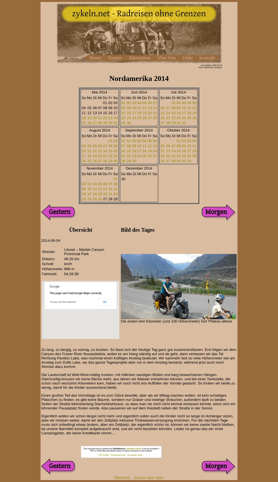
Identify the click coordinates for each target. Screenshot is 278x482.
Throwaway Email (117, 455)
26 (89, 123)
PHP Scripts (103, 455)
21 (100, 118)
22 (105, 118)
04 (139, 103)
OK (104, 302)
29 (105, 123)
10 (134, 108)
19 (89, 118)
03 (134, 103)
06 (150, 103)
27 (95, 123)
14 (155, 108)
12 (144, 108)
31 (115, 123)
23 (110, 118)
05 (144, 103)
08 (123, 108)
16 (129, 113)
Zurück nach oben (149, 478)
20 (95, 118)
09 (129, 108)
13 (150, 108)
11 (139, 108)
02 (129, 103)
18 (84, 118)
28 (100, 123)
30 (110, 123)
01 (123, 103)
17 (134, 113)
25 (84, 123)
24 (115, 118)
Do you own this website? (63, 302)
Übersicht (122, 478)
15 (123, 113)
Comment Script (133, 449)
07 (155, 103)
